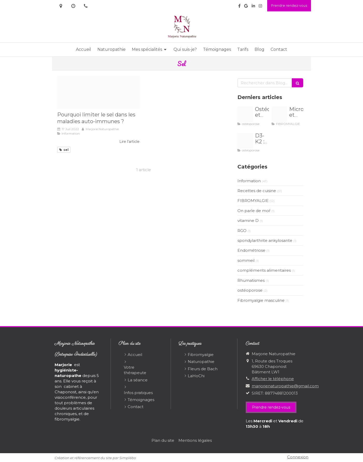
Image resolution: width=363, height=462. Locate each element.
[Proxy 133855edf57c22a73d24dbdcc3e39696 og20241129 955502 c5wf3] (279, 114)
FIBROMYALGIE (252, 200)
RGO (241, 230)
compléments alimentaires (264, 270)
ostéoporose (250, 290)
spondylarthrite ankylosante (264, 240)
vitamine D (248, 220)
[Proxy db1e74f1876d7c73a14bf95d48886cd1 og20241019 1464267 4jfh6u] (245, 141)
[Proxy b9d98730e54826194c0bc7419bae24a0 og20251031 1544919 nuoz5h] (245, 114)
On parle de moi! (253, 210)
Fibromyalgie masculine (261, 300)
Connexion (297, 456)
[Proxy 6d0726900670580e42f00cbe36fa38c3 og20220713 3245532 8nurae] (98, 92)
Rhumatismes (251, 280)
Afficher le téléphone (273, 378)
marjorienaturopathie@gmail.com (285, 385)
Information (249, 180)
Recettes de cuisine (256, 190)
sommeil (246, 260)
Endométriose (251, 250)
